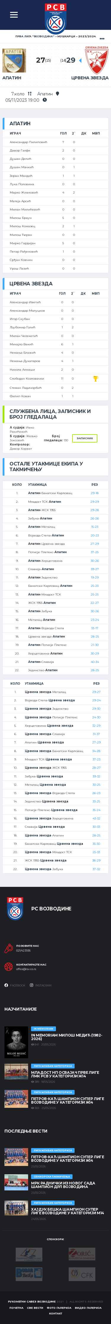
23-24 (95, 620)
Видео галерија (88, 1307)
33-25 (96, 801)
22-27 (95, 603)
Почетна (16, 1307)
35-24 (96, 810)
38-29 (96, 860)
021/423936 (23, 950)
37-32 (96, 869)
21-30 (95, 645)
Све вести (35, 1307)
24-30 (96, 717)
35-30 (96, 844)
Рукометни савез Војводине (32, 1301)
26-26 (95, 518)
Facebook (14, 985)
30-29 (95, 653)
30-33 (96, 827)
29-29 (95, 502)
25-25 (95, 594)
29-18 (95, 493)
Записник (85, 438)
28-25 (95, 636)
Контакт (55, 1313)
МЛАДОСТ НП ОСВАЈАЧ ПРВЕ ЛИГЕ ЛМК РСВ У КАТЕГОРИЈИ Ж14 (65, 1074)
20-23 (95, 535)
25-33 (96, 852)
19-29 (95, 577)
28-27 (96, 768)
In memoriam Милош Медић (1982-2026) (66, 1037)
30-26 (95, 561)
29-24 (96, 700)
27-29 (95, 544)
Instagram (41, 985)
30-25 (96, 785)
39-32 (96, 776)
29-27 (96, 692)
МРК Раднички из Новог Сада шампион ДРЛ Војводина (63, 1185)
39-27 (95, 569)
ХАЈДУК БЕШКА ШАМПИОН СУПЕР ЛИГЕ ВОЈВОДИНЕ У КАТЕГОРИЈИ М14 (67, 1211)
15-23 (94, 527)
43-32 (96, 818)
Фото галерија (59, 1307)
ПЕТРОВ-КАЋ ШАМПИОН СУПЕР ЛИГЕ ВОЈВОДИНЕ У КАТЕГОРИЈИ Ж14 (67, 1100)
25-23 (95, 586)
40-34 (95, 662)
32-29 (96, 726)
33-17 (94, 628)
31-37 (96, 734)
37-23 (96, 759)
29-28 (95, 510)
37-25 (95, 552)
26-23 (96, 793)
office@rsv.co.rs (26, 969)
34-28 (96, 751)
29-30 (96, 709)
